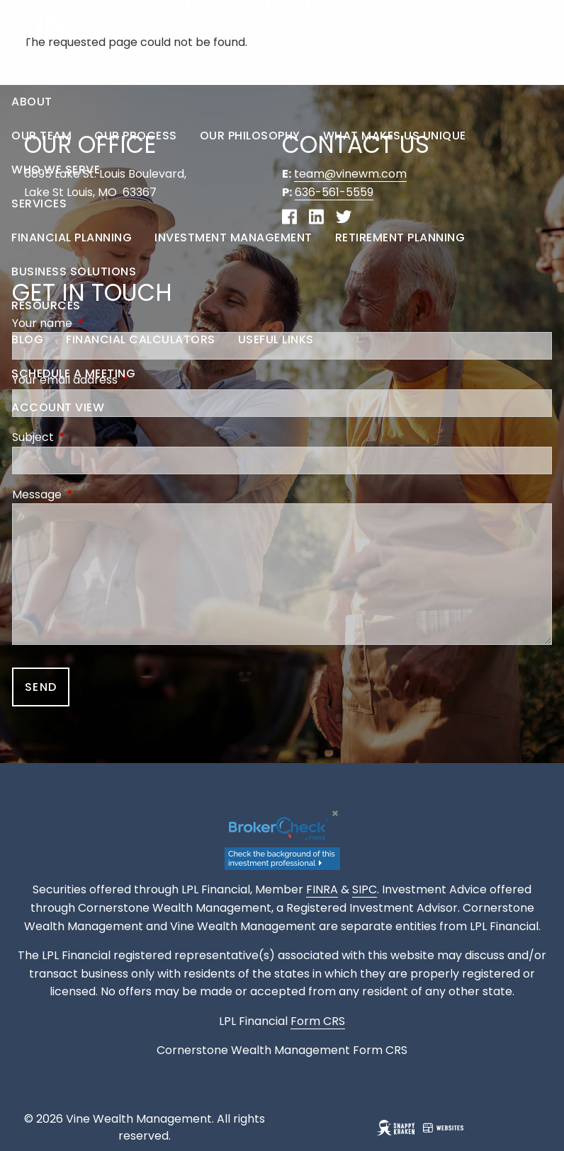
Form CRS (380, 1050)
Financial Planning (71, 237)
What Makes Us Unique (394, 135)
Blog (27, 339)
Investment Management (233, 237)
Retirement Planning (400, 237)
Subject (89, 437)
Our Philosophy (250, 135)
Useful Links (276, 339)
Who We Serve (55, 169)
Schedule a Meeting (73, 373)
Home (28, 67)
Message (93, 494)
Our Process (135, 135)
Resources (46, 305)
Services (39, 203)
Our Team (41, 135)
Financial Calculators (140, 339)
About (31, 101)
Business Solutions (73, 271)
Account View (57, 407)
